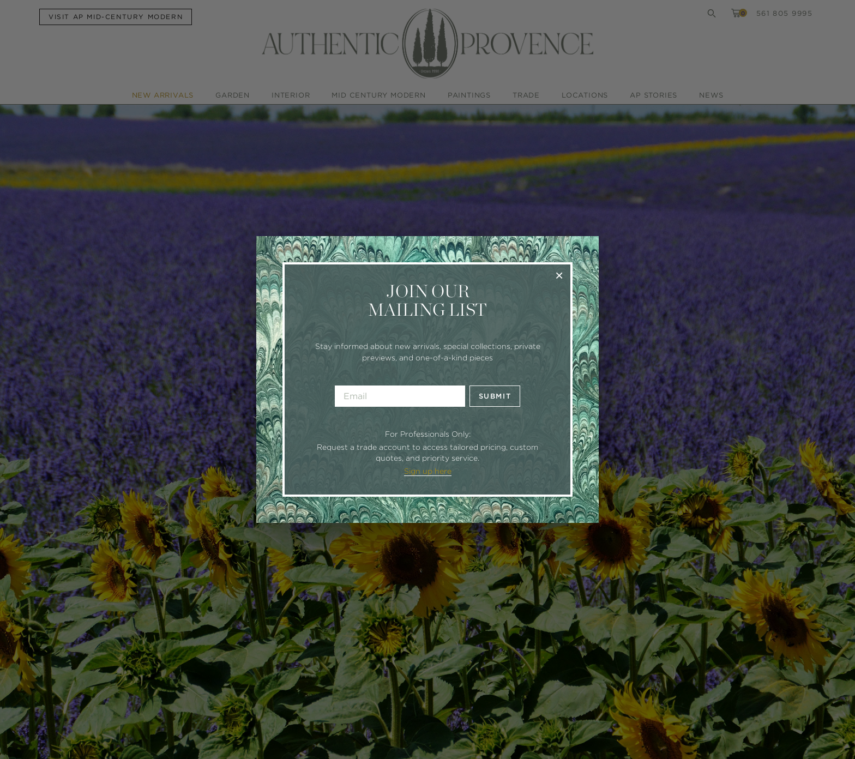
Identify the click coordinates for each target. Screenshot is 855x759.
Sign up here (427, 471)
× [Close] (559, 275)
